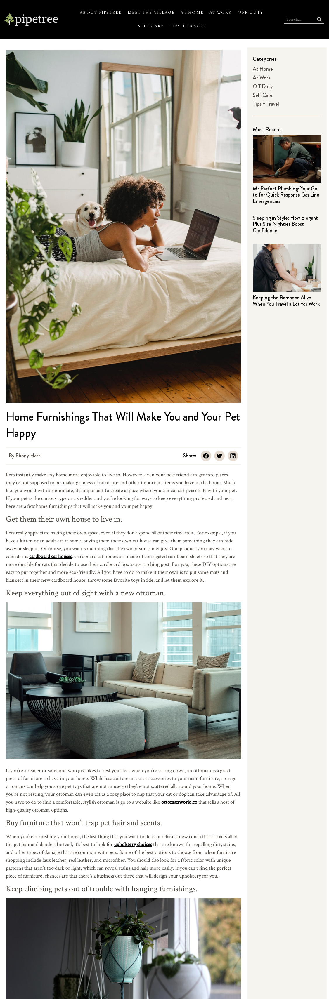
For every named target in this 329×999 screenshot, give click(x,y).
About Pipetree (101, 12)
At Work (220, 12)
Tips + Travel (187, 26)
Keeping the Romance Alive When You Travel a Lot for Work (286, 301)
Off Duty (251, 12)
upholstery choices (133, 844)
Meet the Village (151, 12)
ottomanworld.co (179, 801)
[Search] (319, 19)
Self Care (151, 26)
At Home (192, 12)
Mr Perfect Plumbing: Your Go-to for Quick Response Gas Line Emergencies (286, 195)
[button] (206, 456)
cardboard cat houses (50, 556)
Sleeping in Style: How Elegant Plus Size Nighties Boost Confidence (285, 224)
